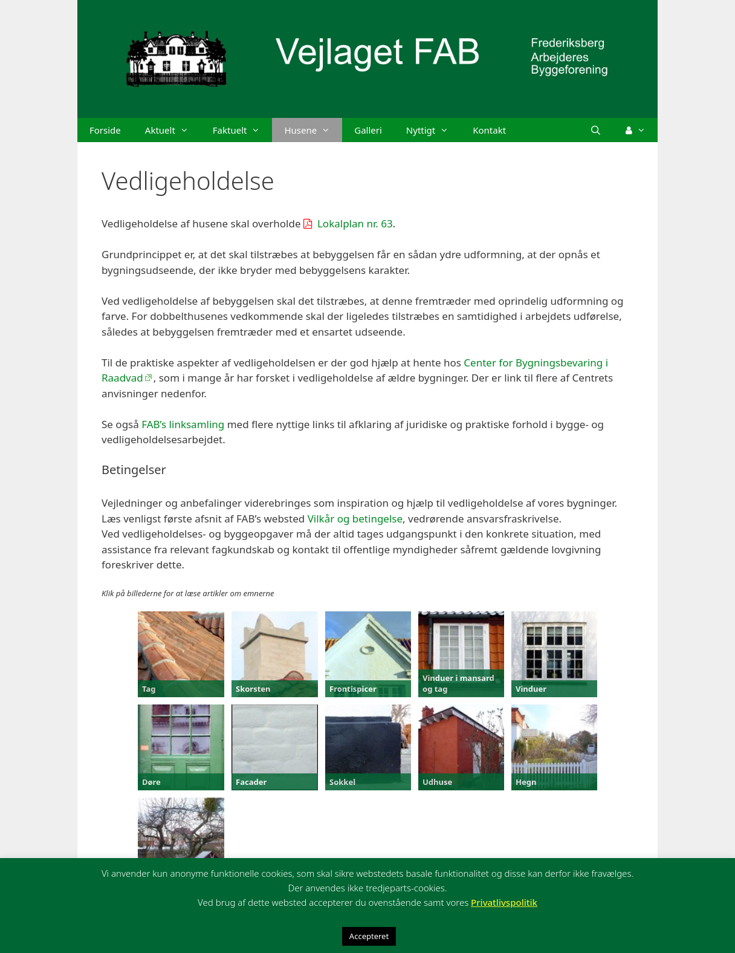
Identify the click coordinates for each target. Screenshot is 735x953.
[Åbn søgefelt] (596, 130)
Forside (105, 130)
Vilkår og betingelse (355, 518)
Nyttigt (433, 130)
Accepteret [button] (369, 936)
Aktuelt (173, 130)
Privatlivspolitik (504, 902)
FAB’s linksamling (182, 424)
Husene (313, 130)
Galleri (368, 130)
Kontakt (489, 130)
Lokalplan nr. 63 (355, 223)
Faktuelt (243, 130)
